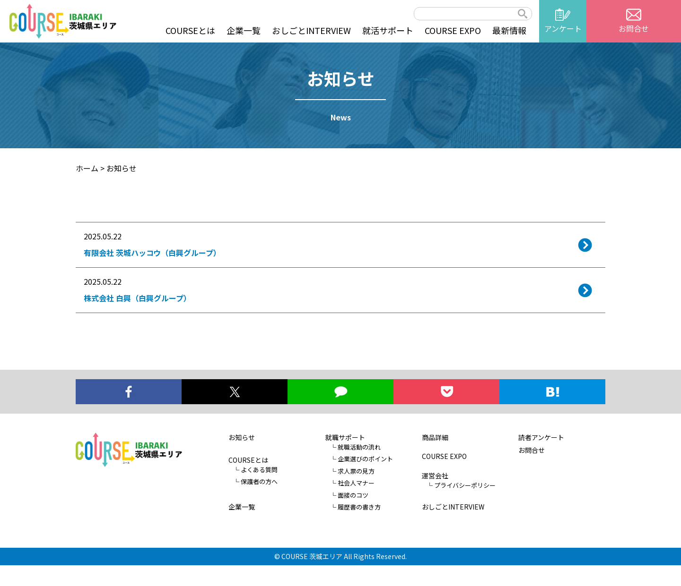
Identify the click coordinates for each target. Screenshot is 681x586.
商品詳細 (435, 458)
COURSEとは (190, 30)
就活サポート (387, 30)
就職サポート (345, 458)
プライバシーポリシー (465, 505)
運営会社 (435, 496)
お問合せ (531, 471)
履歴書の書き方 (359, 528)
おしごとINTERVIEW (311, 30)
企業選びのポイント (365, 480)
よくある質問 (259, 490)
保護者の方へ (259, 502)
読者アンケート (541, 458)
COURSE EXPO (453, 30)
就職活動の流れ (359, 467)
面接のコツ (353, 515)
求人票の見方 (356, 491)
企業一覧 (244, 30)
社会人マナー (356, 504)
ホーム (87, 168)
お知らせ (241, 458)
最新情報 (509, 30)
